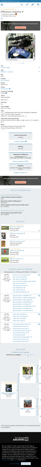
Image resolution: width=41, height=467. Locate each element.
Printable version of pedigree (20, 344)
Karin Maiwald (5, 75)
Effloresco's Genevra (7, 67)
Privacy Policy (6, 460)
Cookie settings (14, 463)
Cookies (15, 460)
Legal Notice (20, 439)
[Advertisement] (20, 23)
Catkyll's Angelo (5, 63)
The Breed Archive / (7, 1)
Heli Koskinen (5, 84)
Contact (20, 443)
